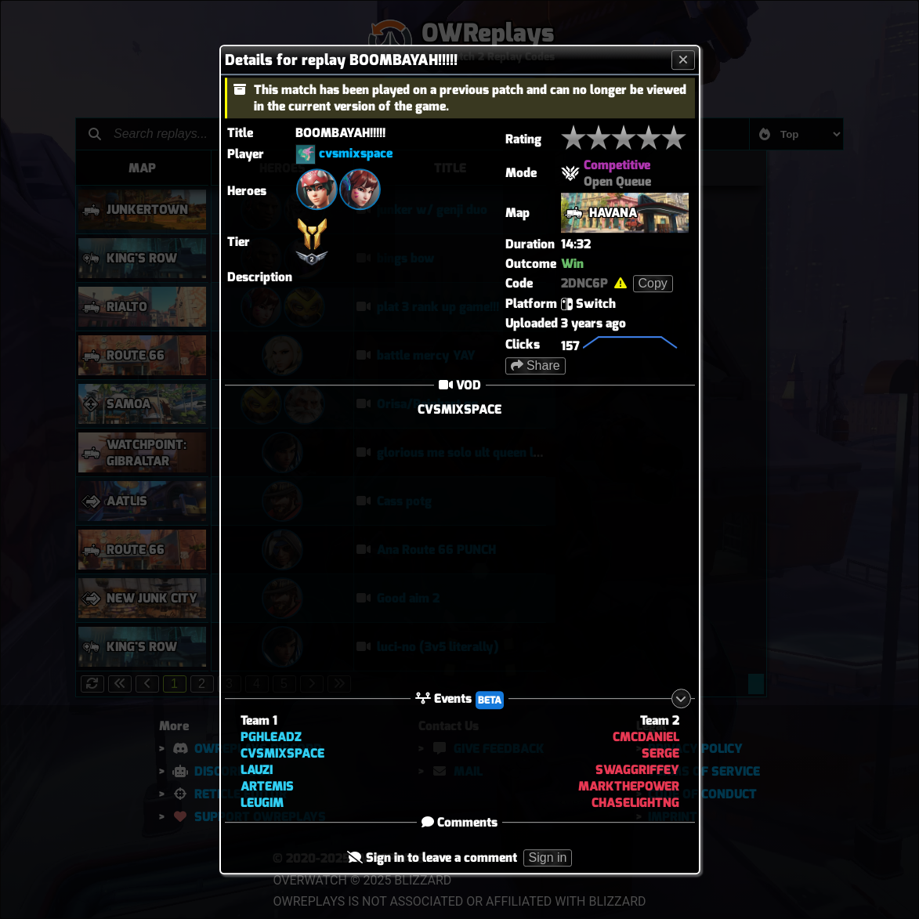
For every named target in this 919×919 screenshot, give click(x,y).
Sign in (548, 858)
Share (535, 365)
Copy (653, 283)
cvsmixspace (356, 153)
